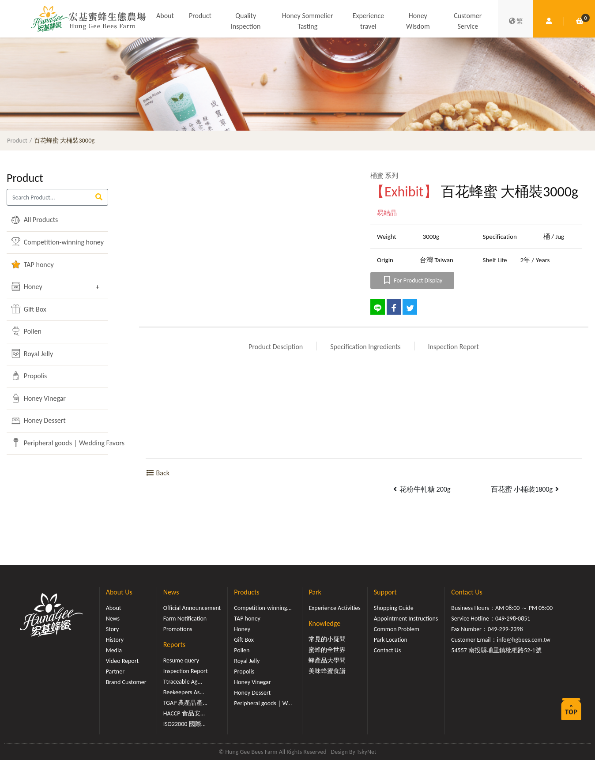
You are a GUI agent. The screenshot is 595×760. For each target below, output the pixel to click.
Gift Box (28, 309)
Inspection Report (453, 346)
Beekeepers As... (183, 692)
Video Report (122, 661)
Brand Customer (126, 682)
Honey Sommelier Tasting (307, 20)
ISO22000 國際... (184, 724)
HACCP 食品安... (184, 713)
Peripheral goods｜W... (263, 703)
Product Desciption (276, 346)
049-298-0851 (513, 618)
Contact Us (387, 650)
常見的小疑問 (327, 639)
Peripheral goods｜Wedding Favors (50, 442)
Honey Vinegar (38, 398)
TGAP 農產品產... (185, 703)
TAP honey (32, 264)
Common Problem (396, 629)
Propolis (29, 375)
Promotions (177, 629)
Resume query (181, 660)
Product (200, 15)
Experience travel (368, 20)
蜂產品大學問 (327, 660)
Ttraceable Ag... (182, 681)
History (115, 639)
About (165, 15)
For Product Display (412, 280)
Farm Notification (185, 618)
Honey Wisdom (418, 20)
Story (112, 629)
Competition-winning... (263, 608)
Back (157, 473)
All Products (34, 219)
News (113, 618)
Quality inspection (245, 20)
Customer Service (468, 20)
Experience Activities (334, 608)
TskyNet (367, 752)
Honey (26, 286)
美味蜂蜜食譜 (327, 671)
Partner (115, 671)
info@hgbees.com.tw (523, 639)
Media (114, 650)
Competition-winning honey (50, 241)
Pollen (26, 331)
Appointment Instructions (406, 618)
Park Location (390, 639)
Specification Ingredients (365, 346)
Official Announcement (192, 608)
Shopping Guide (394, 608)
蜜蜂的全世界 (327, 650)
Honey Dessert (38, 420)
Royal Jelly (32, 353)
